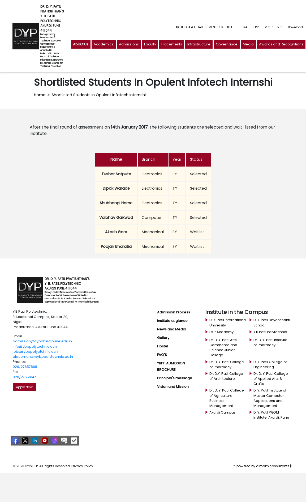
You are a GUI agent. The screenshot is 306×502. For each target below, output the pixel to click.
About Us (80, 44)
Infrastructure (198, 44)
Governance (227, 44)
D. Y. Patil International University (228, 322)
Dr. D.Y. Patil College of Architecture (226, 376)
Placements (171, 44)
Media (248, 44)
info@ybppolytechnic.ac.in (35, 346)
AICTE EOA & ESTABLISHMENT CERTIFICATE (205, 27)
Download (295, 27)
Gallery (163, 337)
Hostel (162, 346)
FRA (244, 27)
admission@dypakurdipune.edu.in (42, 341)
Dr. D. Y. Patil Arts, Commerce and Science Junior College (223, 348)
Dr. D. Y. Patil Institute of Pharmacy (270, 342)
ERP (255, 27)
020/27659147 (24, 377)
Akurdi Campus (222, 412)
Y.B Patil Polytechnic (270, 332)
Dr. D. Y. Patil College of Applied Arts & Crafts (270, 378)
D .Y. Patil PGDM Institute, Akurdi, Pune (271, 415)
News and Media (171, 329)
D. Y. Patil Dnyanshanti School (271, 322)
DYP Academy (221, 332)
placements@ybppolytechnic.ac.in (43, 356)
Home (39, 94)
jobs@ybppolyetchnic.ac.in (36, 351)
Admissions (129, 44)
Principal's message (174, 378)
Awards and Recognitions (281, 44)
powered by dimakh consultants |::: (264, 466)
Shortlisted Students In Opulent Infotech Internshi (99, 94)
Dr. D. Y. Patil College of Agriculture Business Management (226, 398)
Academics (104, 44)
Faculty (150, 44)
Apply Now (24, 387)
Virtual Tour (273, 27)
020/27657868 (25, 366)
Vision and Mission (173, 386)
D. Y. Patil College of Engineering (270, 364)
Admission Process (173, 312)
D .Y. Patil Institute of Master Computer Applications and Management (269, 398)
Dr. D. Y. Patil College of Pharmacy (226, 364)
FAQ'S (162, 354)
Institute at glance (172, 320)
